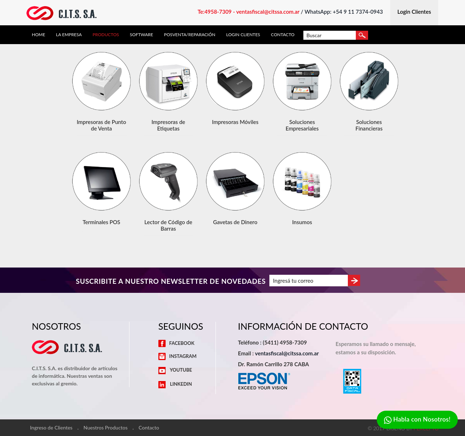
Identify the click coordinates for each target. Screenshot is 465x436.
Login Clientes (243, 35)
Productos (106, 35)
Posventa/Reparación (190, 35)
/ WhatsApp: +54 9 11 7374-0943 (342, 11)
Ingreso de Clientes (51, 427)
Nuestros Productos (106, 427)
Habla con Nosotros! (417, 419)
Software (141, 35)
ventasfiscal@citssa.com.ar (287, 353)
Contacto (282, 35)
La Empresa (69, 35)
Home (38, 35)
